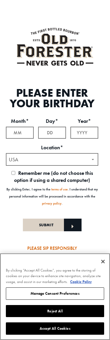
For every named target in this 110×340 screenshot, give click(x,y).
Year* (84, 121)
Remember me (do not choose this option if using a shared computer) (52, 176)
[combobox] (52, 159)
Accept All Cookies (55, 328)
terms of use (59, 189)
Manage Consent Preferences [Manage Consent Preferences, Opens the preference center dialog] (55, 293)
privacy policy (52, 203)
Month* (20, 121)
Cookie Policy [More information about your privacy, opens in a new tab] (81, 281)
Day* (52, 121)
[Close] (103, 261)
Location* (52, 147)
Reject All (54, 311)
